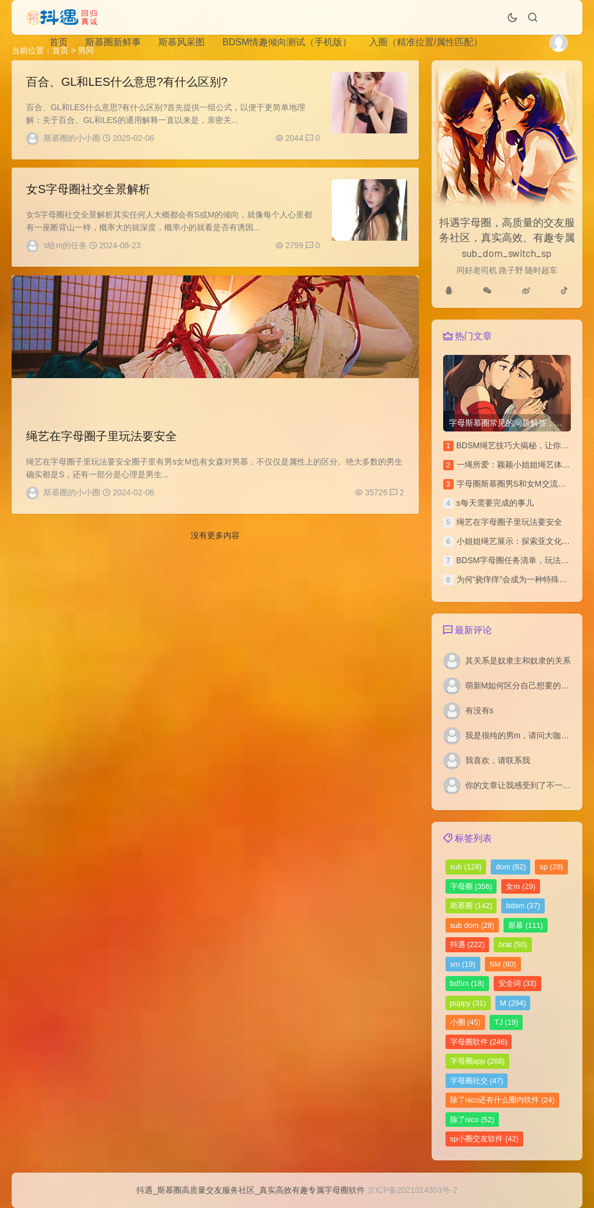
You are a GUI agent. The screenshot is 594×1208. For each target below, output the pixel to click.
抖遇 (467, 944)
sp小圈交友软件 (484, 1138)
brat (512, 944)
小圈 (465, 1022)
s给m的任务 (65, 248)
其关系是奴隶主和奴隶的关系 (518, 660)
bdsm (523, 905)
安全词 (517, 983)
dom (510, 866)
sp (551, 866)
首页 (58, 42)
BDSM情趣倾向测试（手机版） (286, 42)
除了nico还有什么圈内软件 (502, 1099)
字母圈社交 (477, 1080)
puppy (468, 1003)
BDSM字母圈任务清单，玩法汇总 (517, 560)
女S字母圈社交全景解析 (88, 192)
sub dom (472, 925)
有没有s (479, 710)
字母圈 (471, 886)
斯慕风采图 (181, 42)
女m (520, 886)
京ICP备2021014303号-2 (412, 1190)
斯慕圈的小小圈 (72, 138)
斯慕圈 (471, 905)
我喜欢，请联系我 (497, 760)
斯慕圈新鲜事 (113, 42)
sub (466, 866)
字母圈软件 (479, 1041)
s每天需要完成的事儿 (495, 502)
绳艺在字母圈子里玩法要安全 (101, 442)
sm (463, 964)
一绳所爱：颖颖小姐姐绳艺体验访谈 (521, 464)
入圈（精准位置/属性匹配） (426, 42)
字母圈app (477, 1061)
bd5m (467, 983)
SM (503, 964)
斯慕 (525, 925)
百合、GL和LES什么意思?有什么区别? (126, 81)
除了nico (472, 1119)
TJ (506, 1022)
